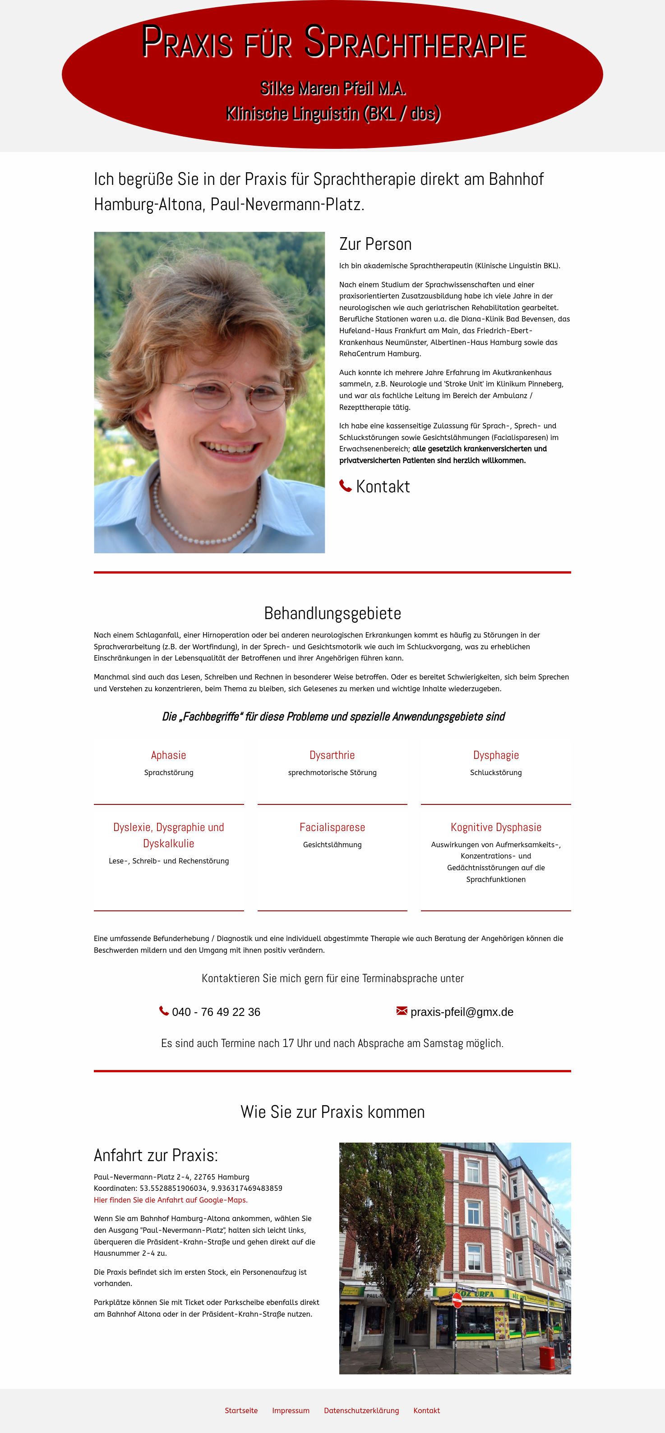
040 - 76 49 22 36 (210, 1012)
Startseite (241, 1410)
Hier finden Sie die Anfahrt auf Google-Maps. (171, 1200)
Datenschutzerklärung (361, 1410)
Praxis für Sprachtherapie (332, 40)
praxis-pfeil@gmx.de (455, 1012)
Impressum (291, 1410)
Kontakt (375, 486)
